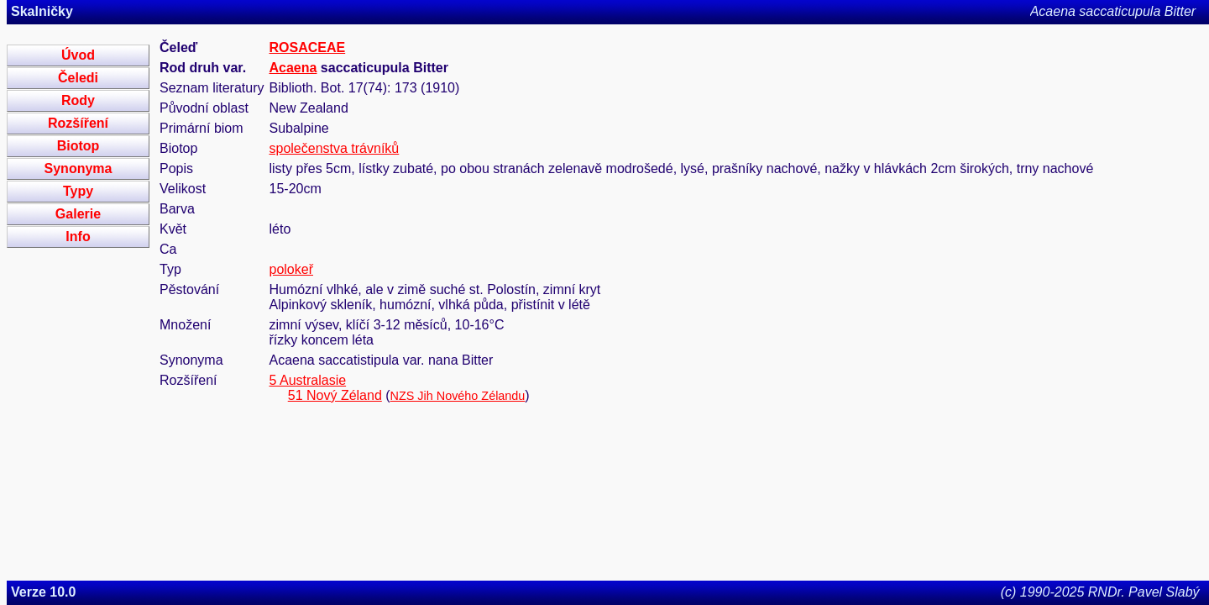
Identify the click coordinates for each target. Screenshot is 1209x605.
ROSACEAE (308, 47)
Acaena (293, 67)
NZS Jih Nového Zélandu (458, 395)
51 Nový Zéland (335, 395)
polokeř (291, 269)
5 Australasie (308, 380)
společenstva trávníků (335, 148)
